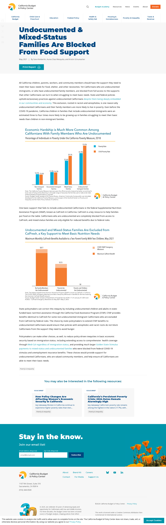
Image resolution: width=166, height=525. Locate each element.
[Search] (88, 7)
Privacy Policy (132, 504)
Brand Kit (77, 472)
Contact (66, 477)
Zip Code (51, 451)
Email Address (28, 451)
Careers (89, 472)
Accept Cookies (154, 520)
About (65, 472)
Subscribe (76, 455)
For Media (79, 477)
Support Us (93, 477)
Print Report (31, 67)
